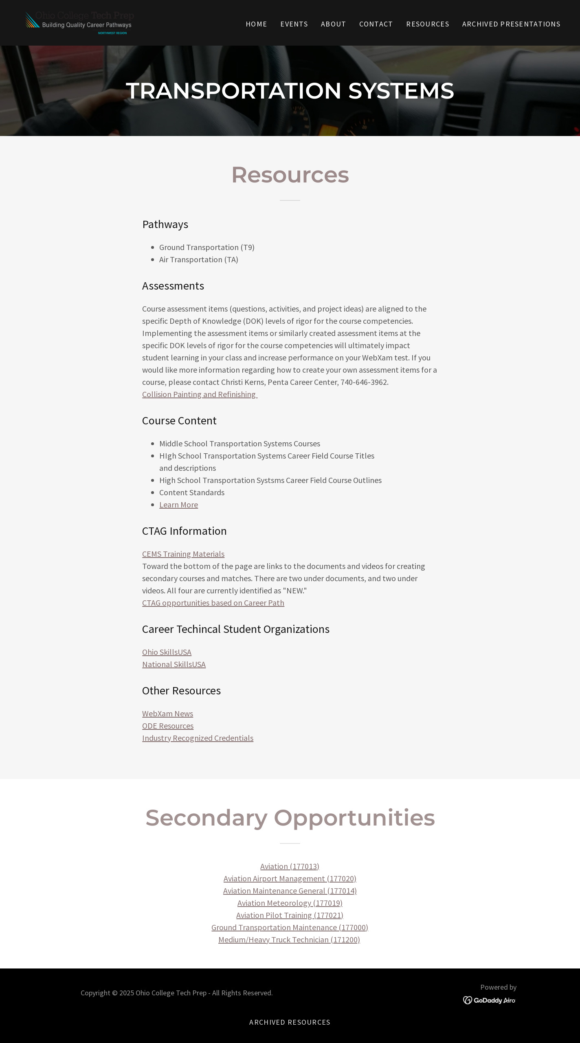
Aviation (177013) (289, 866)
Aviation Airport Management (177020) (290, 878)
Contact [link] (376, 24)
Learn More (178, 504)
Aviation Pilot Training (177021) (289, 915)
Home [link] (256, 24)
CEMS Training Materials (183, 554)
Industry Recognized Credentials (197, 738)
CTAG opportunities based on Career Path (213, 602)
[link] (80, 22)
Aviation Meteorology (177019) (290, 903)
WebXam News (167, 713)
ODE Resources (167, 725)
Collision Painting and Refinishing (199, 394)
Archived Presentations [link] (511, 24)
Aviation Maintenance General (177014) (290, 890)
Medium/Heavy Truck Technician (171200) (289, 939)
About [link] (333, 24)
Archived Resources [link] (289, 1022)
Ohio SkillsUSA (166, 652)
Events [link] (294, 24)
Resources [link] (427, 24)
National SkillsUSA (174, 664)
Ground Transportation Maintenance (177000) (289, 927)
